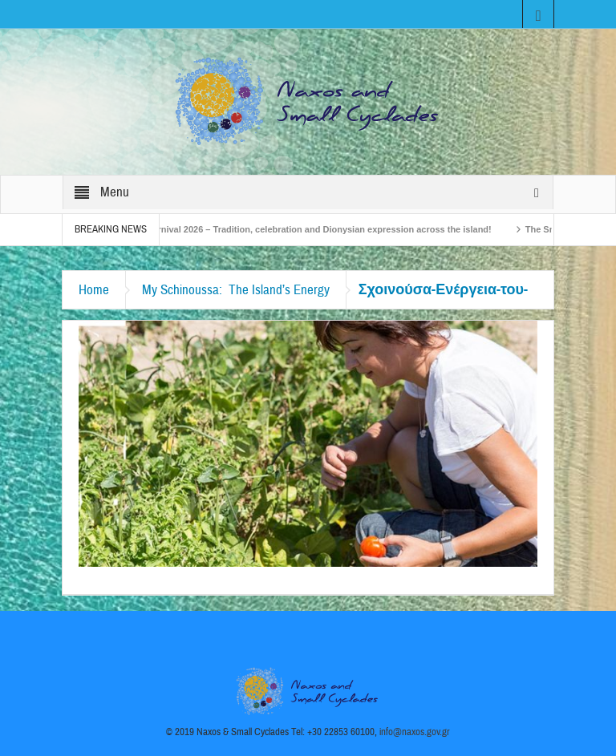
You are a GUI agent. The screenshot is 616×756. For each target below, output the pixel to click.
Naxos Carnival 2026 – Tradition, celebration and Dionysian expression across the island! (309, 229)
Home (94, 289)
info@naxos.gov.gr (414, 732)
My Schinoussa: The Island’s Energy (236, 289)
